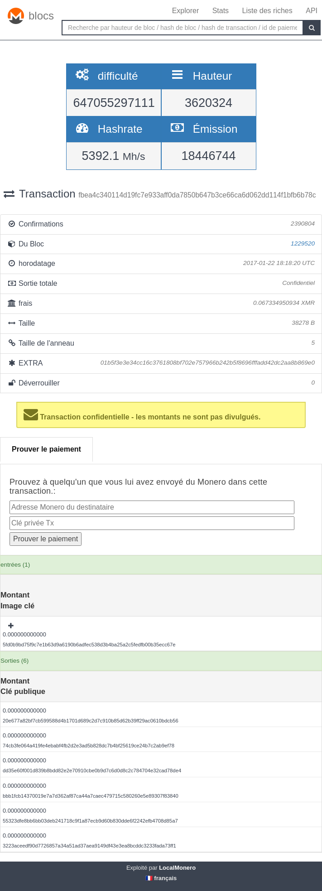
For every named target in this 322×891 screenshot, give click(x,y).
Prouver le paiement (46, 449)
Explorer (185, 10)
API (311, 10)
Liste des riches (267, 10)
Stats (220, 10)
